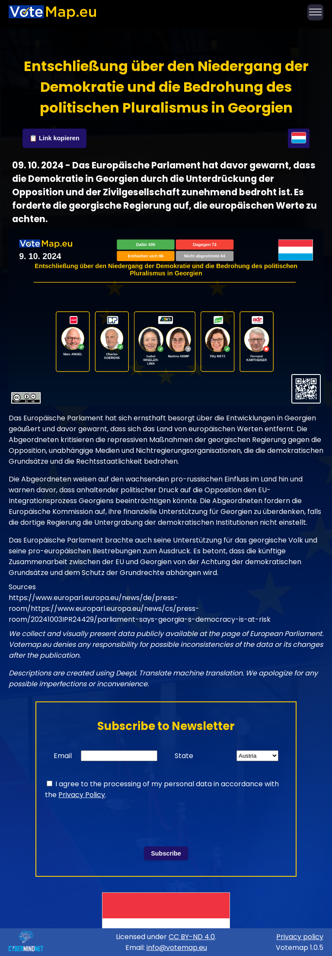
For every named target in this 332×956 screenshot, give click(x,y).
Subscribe (166, 853)
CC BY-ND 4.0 (192, 937)
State (184, 756)
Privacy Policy (81, 795)
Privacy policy (299, 937)
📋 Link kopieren (54, 138)
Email (63, 756)
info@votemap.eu (177, 948)
